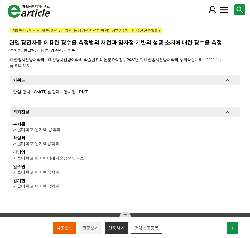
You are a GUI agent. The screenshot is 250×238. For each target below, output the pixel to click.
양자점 (69, 91)
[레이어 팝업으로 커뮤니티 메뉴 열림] (224, 9)
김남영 (42, 50)
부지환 (15, 50)
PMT (83, 91)
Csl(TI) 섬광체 (47, 91)
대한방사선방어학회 (28, 59)
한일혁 (29, 50)
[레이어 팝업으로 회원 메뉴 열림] (212, 9)
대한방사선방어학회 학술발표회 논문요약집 (86, 59)
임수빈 (56, 50)
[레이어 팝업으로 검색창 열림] (239, 9)
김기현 (69, 50)
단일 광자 (22, 91)
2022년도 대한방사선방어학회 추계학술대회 (165, 59)
